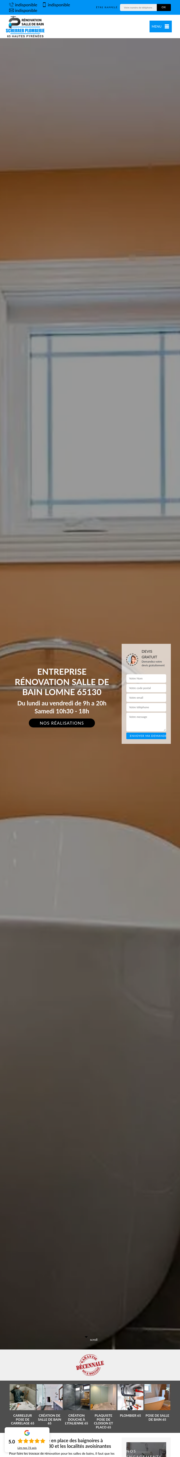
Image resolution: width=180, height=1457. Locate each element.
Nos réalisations (62, 723)
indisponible (23, 4)
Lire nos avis (27, 1448)
